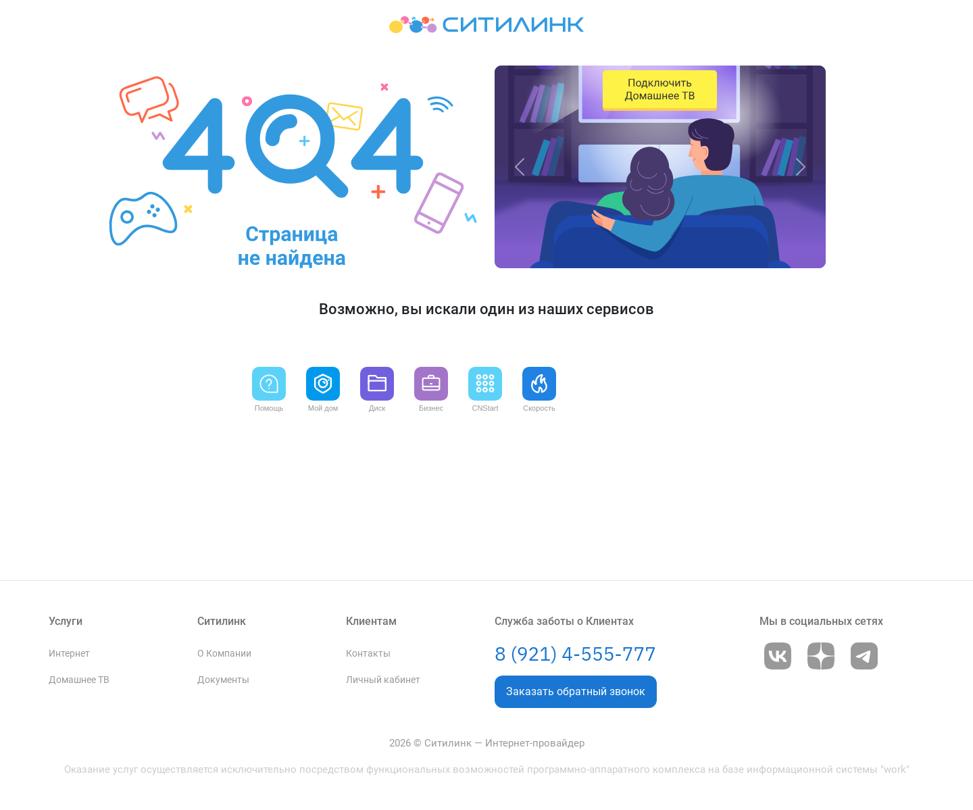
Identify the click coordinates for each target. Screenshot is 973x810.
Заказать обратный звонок (575, 611)
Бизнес (64, 700)
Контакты (368, 568)
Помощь (365, 621)
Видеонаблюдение (89, 621)
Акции (62, 647)
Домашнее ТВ (79, 595)
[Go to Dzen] (820, 576)
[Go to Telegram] (864, 576)
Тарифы (66, 674)
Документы (223, 595)
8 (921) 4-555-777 (575, 573)
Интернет (69, 568)
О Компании (224, 568)
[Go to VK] (777, 576)
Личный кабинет (383, 595)
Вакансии (219, 621)
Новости (365, 647)
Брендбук (218, 674)
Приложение (374, 674)
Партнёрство (226, 647)
